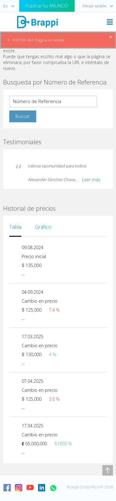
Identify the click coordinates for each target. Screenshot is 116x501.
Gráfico (43, 226)
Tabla (15, 226)
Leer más (91, 180)
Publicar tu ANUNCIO (46, 5)
